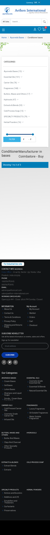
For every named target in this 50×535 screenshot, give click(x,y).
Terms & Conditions (12, 317)
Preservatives (10, 510)
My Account (34, 309)
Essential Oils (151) (13, 77)
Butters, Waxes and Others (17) (18, 94)
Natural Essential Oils (38, 391)
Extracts (7, 470)
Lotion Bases (9, 389)
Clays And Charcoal (12, 442)
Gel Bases (8, 385)
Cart (31, 321)
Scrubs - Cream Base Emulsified (13, 399)
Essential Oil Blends (37, 387)
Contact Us (8, 313)
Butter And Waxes (11, 438)
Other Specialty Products (10, 447)
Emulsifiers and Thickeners (10, 502)
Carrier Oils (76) (12, 83)
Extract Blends (10, 466)
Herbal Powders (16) (14, 122)
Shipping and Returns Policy (13, 326)
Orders (32, 317)
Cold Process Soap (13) (15, 111)
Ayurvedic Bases (17, 37)
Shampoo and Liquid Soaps (12, 394)
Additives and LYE (11, 497)
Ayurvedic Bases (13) (14, 71)
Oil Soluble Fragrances (38, 413)
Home (4, 37)
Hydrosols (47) (11, 100)
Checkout (33, 325)
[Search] (44, 22)
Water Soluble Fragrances (35, 417)
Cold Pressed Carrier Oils (12, 409)
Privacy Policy (10, 321)
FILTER (12, 139)
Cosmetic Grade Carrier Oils (11, 415)
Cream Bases (10, 381)
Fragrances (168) (12, 88)
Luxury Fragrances (37, 409)
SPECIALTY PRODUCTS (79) (17, 117)
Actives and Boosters (13, 493)
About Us (8, 309)
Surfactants (9, 506)
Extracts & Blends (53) (14, 105)
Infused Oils (9, 419)
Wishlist (32, 313)
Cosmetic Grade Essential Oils (36, 382)
